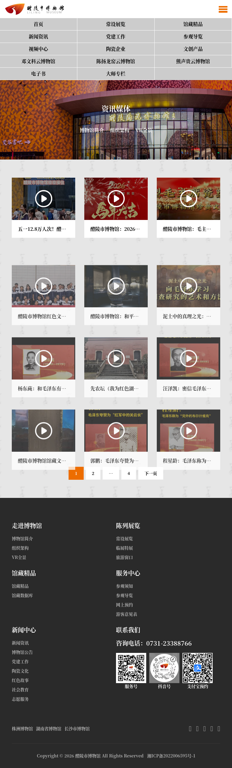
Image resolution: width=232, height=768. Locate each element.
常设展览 (115, 24)
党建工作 (115, 36)
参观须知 (124, 586)
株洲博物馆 (22, 728)
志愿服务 (20, 699)
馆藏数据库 (22, 595)
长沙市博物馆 (77, 728)
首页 (38, 24)
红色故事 (20, 680)
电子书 (38, 73)
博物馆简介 (92, 130)
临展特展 (124, 548)
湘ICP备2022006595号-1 (171, 756)
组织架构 (119, 130)
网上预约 (124, 605)
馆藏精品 (193, 24)
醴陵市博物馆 (88, 756)
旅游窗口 (124, 557)
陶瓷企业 (115, 48)
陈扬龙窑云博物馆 (115, 61)
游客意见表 (126, 614)
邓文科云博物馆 (38, 61)
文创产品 (193, 48)
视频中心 (38, 48)
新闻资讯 (38, 36)
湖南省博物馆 (48, 728)
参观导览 (193, 36)
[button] (223, 9)
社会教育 (20, 689)
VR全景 (143, 130)
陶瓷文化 (20, 671)
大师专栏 (115, 73)
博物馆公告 (22, 652)
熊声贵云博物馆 (193, 61)
